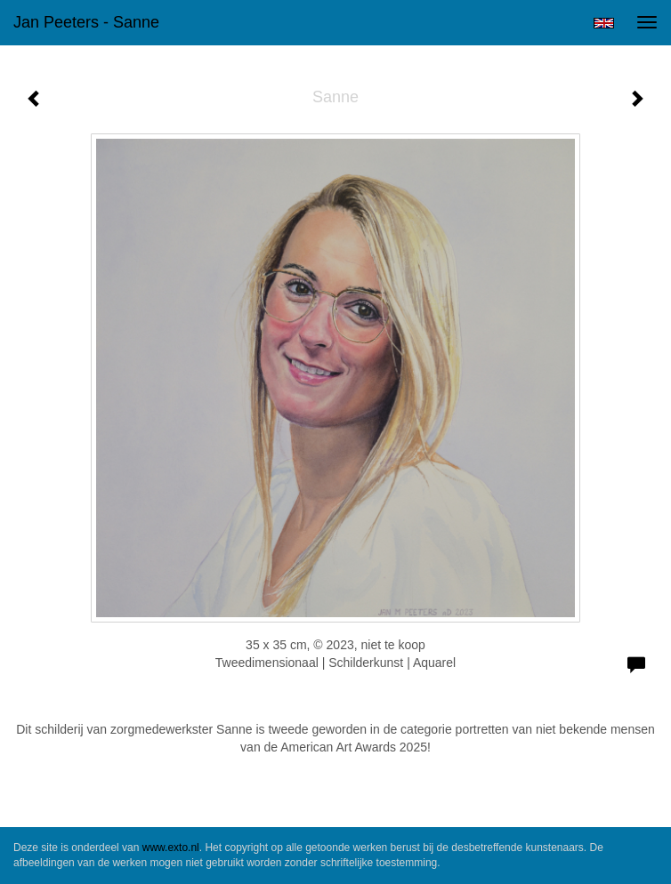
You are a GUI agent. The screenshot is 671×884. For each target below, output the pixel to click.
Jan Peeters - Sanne (86, 22)
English (604, 23)
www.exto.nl (170, 847)
